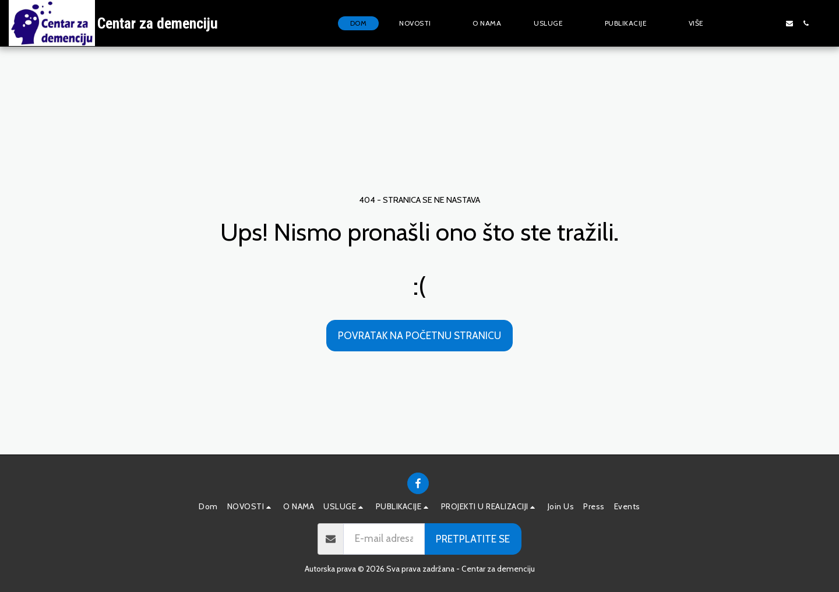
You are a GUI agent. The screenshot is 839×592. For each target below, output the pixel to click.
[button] (419, 23)
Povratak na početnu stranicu (419, 335)
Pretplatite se (473, 539)
